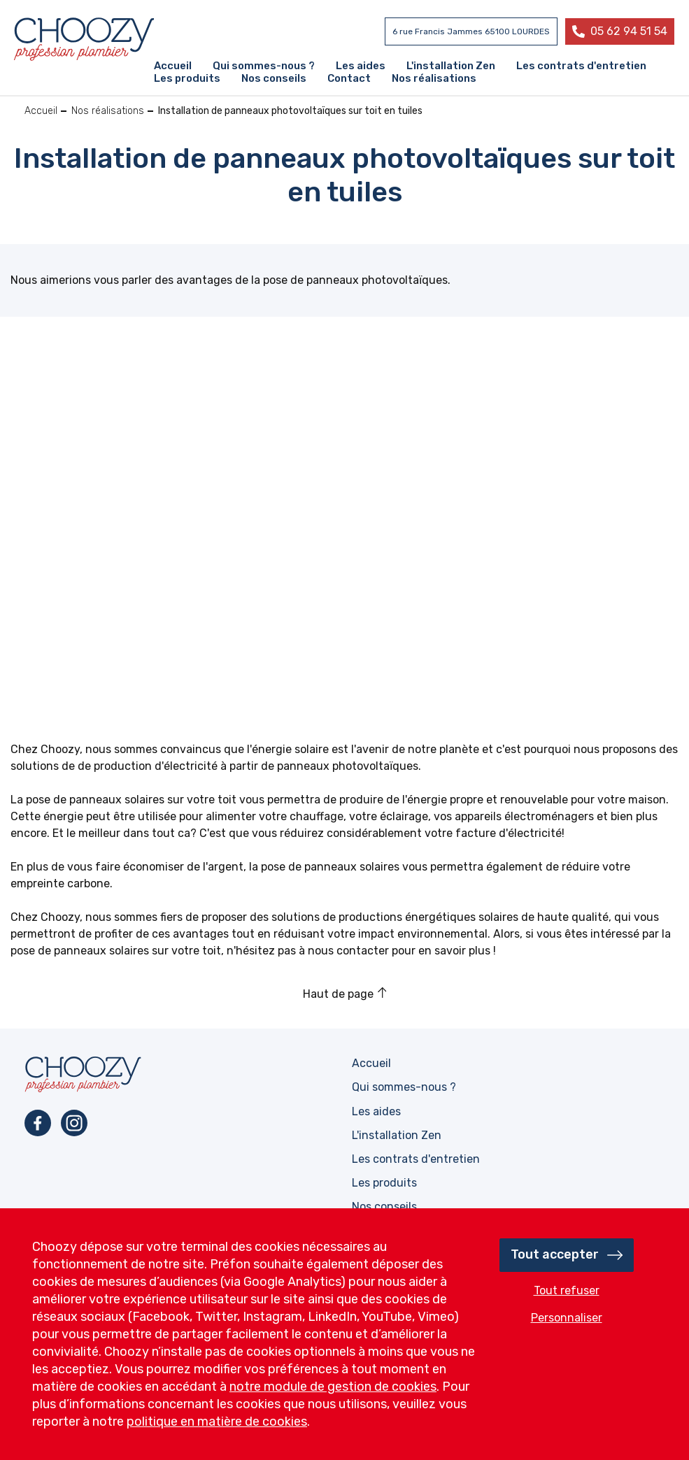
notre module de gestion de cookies (332, 1386)
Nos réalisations (107, 111)
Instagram (74, 1123)
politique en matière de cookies (217, 1421)
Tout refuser (566, 1290)
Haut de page (338, 994)
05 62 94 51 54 (628, 31)
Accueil (40, 111)
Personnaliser (566, 1317)
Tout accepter (555, 1254)
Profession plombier (84, 39)
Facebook (37, 1123)
